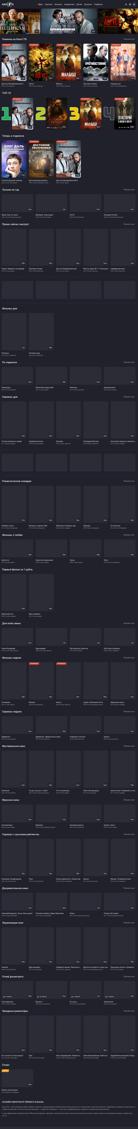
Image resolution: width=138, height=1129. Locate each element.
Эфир (40, 4)
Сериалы (49, 4)
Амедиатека (69, 4)
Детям (79, 4)
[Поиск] (126, 4)
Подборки (98, 4)
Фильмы (58, 4)
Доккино (88, 4)
